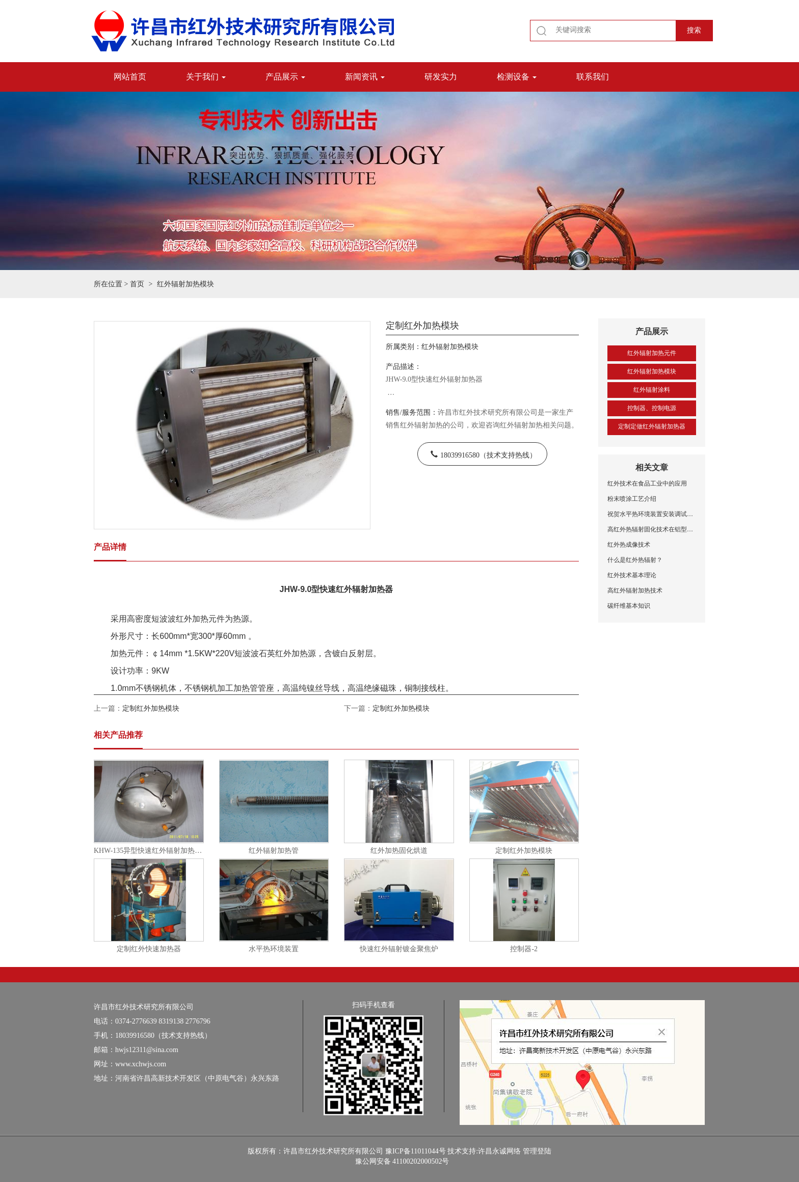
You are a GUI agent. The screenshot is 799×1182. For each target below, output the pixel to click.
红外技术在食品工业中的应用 (647, 483)
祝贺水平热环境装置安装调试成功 (651, 514)
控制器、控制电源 (651, 408)
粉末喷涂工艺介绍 (631, 498)
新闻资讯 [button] (365, 76)
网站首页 (130, 76)
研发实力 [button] (440, 76)
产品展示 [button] (285, 76)
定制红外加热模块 (150, 708)
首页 (137, 284)
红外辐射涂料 (651, 389)
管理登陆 (537, 1151)
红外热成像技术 (628, 544)
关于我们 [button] (206, 76)
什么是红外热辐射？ (634, 559)
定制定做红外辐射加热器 (651, 426)
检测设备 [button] (517, 76)
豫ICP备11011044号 (415, 1151)
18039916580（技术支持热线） (488, 454)
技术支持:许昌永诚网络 (484, 1151)
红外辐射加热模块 (651, 371)
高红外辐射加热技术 (634, 590)
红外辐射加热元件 (651, 353)
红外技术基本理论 (631, 575)
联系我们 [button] (592, 76)
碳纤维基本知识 (628, 605)
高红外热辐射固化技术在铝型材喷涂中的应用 (651, 529)
